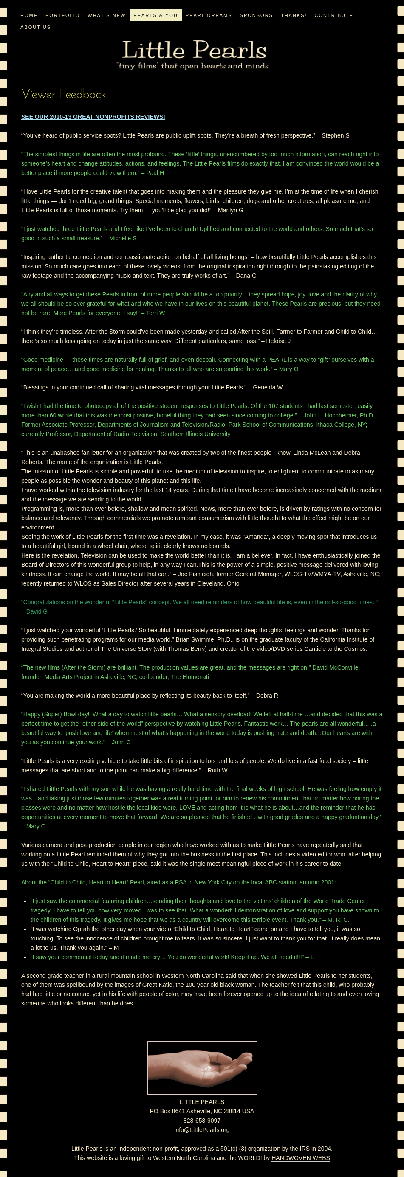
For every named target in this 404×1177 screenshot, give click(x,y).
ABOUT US (35, 27)
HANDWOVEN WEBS (300, 1157)
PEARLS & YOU (155, 15)
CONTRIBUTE (334, 15)
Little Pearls (192, 55)
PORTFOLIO (62, 15)
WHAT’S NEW (107, 15)
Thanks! (294, 15)
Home (29, 15)
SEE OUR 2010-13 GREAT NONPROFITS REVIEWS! (93, 116)
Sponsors (256, 15)
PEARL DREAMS (209, 15)
